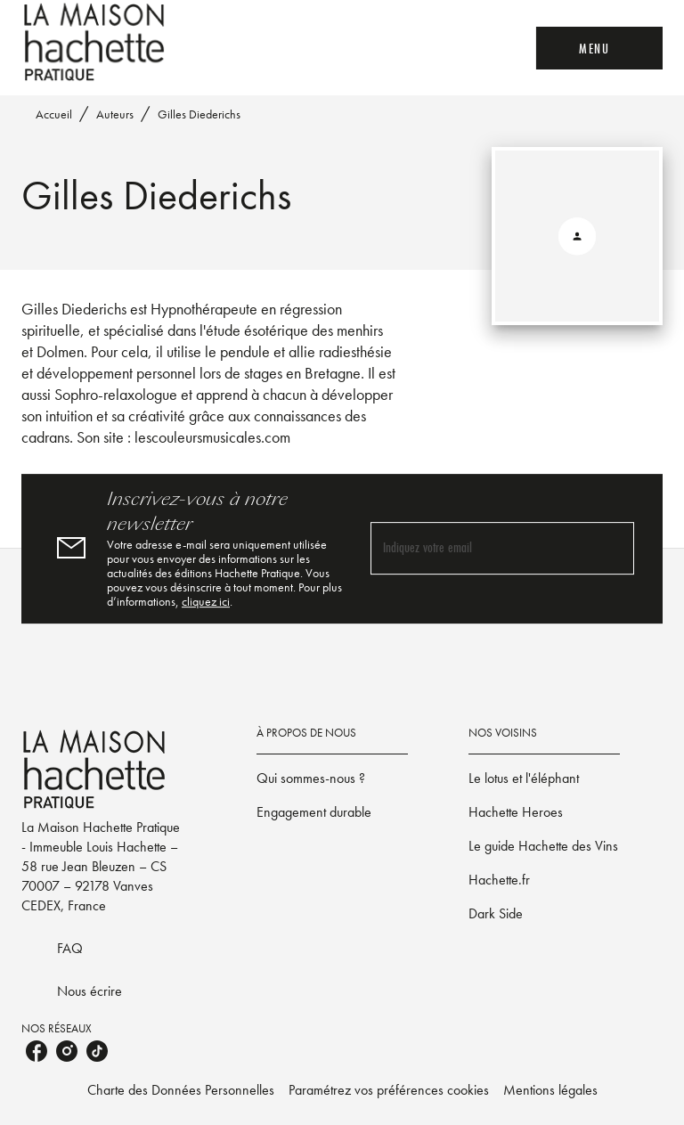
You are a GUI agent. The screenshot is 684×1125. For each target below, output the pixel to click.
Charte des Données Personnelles (180, 1089)
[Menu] (599, 48)
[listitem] (36, 1051)
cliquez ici (206, 601)
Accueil (54, 114)
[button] (332, 778)
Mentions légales (550, 1089)
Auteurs (115, 114)
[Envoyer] (612, 548)
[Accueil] (96, 42)
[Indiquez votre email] (480, 548)
